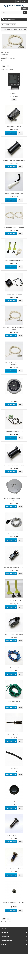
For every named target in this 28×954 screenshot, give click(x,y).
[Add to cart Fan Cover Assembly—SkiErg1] (11, 404)
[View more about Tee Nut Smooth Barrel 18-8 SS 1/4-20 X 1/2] (20, 910)
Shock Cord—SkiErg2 (14, 701)
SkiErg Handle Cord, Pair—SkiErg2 (14, 227)
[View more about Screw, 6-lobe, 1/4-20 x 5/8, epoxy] (20, 875)
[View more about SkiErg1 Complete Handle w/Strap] (20, 200)
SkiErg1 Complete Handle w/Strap (14, 193)
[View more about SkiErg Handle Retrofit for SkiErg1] (20, 267)
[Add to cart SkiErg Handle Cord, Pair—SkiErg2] (11, 233)
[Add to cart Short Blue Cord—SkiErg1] (11, 674)
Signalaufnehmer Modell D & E (14, 431)
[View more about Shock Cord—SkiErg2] (20, 707)
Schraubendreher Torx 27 (14, 734)
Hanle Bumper (14, 768)
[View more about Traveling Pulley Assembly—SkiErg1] (20, 573)
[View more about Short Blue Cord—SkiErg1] (20, 674)
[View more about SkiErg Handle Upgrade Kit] (20, 607)
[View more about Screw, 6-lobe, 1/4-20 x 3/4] (20, 841)
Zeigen (2, 61)
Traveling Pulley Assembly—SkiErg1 (14, 567)
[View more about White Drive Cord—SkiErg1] (20, 540)
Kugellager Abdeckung (14, 801)
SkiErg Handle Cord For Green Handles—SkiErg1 (14, 328)
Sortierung (3, 58)
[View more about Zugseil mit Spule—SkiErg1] (20, 133)
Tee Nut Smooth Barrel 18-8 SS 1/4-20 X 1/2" (14, 903)
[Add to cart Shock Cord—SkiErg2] (11, 707)
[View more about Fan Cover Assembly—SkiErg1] (20, 404)
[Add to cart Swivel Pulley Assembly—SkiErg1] (11, 640)
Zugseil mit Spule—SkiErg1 (14, 126)
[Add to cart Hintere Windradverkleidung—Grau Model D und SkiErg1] (11, 506)
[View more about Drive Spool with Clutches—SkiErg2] (20, 471)
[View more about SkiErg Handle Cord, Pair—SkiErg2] (20, 233)
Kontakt (23, 1)
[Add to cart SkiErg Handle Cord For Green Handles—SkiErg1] (11, 335)
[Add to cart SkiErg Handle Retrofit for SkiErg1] (11, 267)
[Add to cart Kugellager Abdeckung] (11, 808)
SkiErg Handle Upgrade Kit (14, 600)
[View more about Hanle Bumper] (20, 774)
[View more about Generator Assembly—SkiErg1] (20, 300)
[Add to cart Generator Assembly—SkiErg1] (11, 300)
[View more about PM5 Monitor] (14, 99)
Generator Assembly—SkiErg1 (14, 294)
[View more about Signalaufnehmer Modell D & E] (20, 438)
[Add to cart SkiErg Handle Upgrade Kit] (11, 607)
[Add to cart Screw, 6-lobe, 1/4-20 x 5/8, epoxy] (11, 875)
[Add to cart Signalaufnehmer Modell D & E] (11, 438)
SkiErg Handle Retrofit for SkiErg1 (14, 260)
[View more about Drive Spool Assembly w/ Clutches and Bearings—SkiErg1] (20, 166)
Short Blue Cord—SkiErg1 (14, 667)
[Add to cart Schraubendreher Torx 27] (11, 741)
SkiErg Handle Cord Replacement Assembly (14, 363)
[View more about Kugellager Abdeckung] (20, 808)
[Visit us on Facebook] (2, 928)
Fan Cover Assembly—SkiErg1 (14, 398)
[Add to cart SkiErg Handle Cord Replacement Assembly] (11, 371)
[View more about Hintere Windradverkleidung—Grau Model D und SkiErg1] (20, 506)
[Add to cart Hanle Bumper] (11, 774)
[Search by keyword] (14, 12)
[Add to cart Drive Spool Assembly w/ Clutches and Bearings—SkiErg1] (11, 166)
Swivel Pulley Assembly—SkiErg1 (14, 634)
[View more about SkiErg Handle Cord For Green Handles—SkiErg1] (20, 335)
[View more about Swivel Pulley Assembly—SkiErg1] (20, 640)
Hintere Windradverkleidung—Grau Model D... (14, 499)
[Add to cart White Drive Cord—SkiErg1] (11, 540)
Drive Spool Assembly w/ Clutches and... (14, 160)
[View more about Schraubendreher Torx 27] (20, 741)
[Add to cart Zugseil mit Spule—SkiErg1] (11, 133)
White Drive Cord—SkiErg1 (14, 534)
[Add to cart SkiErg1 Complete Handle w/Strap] (11, 200)
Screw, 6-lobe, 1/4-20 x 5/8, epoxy (14, 868)
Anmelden (18, 1)
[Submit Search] (25, 12)
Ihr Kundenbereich (6, 940)
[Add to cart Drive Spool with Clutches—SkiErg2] (11, 471)
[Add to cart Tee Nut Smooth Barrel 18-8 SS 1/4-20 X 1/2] (11, 910)
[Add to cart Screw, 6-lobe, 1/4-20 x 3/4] (11, 841)
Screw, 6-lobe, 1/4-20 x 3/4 (14, 835)
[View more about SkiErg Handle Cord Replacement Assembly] (20, 371)
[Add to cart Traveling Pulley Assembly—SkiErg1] (11, 573)
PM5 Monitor (14, 93)
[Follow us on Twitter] (6, 928)
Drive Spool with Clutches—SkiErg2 (14, 465)
